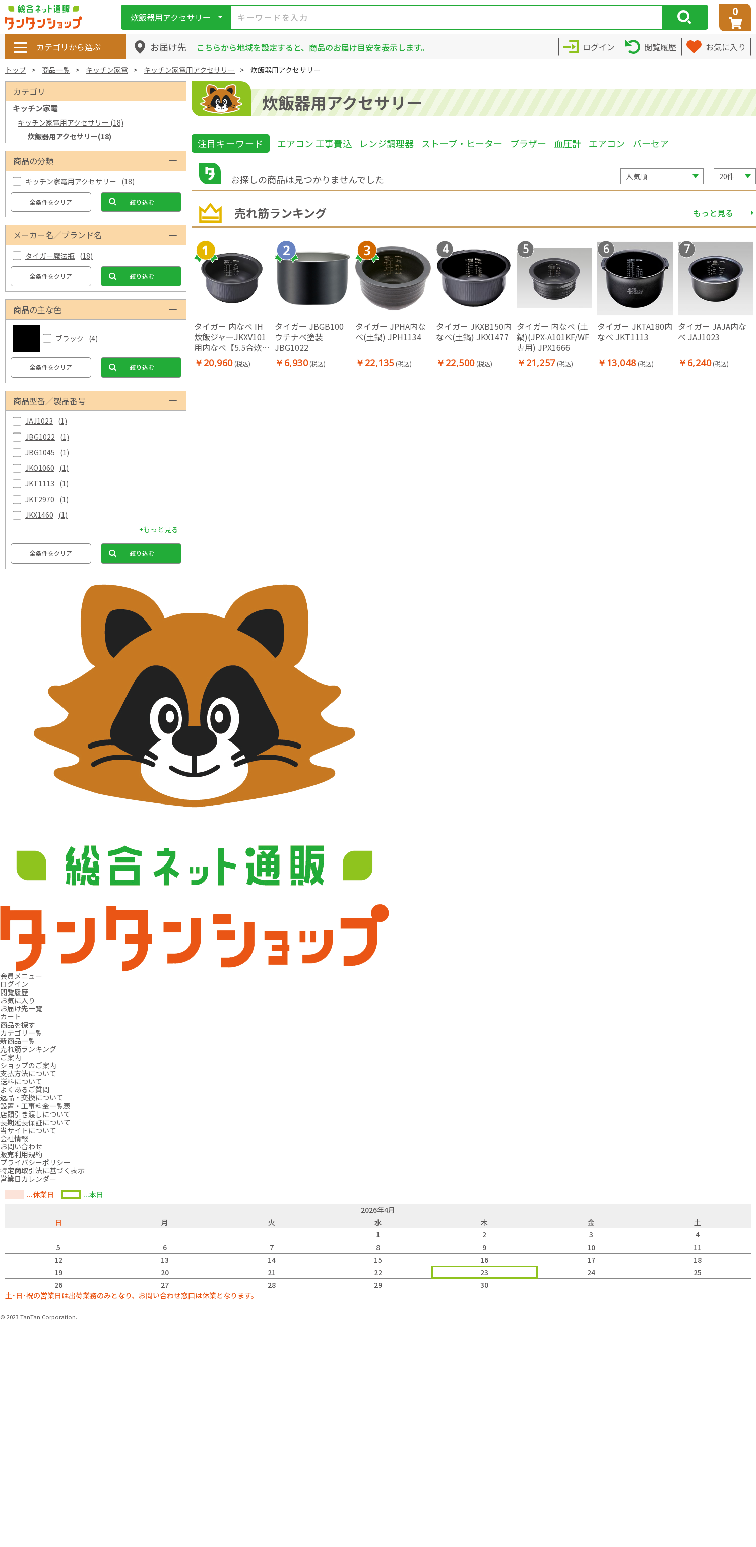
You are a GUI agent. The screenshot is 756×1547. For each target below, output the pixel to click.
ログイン (14, 984)
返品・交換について (32, 1097)
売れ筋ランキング (28, 1049)
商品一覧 (56, 70)
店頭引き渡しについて (35, 1114)
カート (10, 1016)
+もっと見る (158, 529)
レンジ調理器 (386, 143)
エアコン (607, 143)
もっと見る (713, 212)
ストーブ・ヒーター (461, 143)
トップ (15, 70)
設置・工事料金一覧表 (35, 1106)
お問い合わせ (21, 1146)
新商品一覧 (17, 1041)
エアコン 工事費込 (314, 143)
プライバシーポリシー (35, 1162)
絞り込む (142, 202)
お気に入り (17, 1000)
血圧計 (567, 143)
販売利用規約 (21, 1154)
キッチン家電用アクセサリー (189, 70)
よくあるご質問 (24, 1089)
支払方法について (28, 1073)
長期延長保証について (35, 1122)
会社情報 (14, 1138)
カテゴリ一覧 (21, 1033)
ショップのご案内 (28, 1065)
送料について (21, 1081)
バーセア (651, 143)
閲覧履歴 (14, 992)
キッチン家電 (107, 70)
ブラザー (528, 143)
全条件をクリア (51, 202)
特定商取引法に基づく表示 (42, 1170)
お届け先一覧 (21, 1008)
